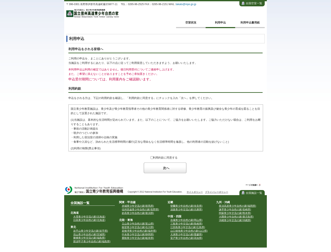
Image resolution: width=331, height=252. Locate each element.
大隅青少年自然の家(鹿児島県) (236, 216)
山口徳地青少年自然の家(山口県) (189, 230)
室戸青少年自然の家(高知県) (186, 238)
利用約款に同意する (165, 157)
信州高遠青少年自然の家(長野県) (140, 209)
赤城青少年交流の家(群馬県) (138, 205)
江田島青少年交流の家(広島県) (187, 227)
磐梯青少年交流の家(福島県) (89, 237)
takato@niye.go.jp (186, 4)
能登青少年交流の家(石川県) (138, 227)
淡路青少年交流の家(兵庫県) (186, 209)
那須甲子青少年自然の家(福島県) (91, 241)
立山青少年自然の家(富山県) (138, 223)
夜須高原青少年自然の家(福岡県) (237, 205)
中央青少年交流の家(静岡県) (138, 234)
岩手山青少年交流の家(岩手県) (90, 230)
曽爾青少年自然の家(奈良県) (186, 205)
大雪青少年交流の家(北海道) (89, 216)
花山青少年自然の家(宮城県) (89, 234)
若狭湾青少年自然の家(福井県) (139, 230)
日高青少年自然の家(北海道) (89, 220)
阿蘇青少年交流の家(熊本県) (235, 213)
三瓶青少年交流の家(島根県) (186, 223)
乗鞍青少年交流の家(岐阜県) (138, 238)
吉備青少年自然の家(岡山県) (186, 220)
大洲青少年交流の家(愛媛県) (186, 234)
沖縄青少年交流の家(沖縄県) (235, 220)
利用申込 (220, 22)
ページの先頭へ (253, 185)
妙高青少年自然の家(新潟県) (138, 213)
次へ (166, 168)
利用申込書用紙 (250, 22)
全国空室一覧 (254, 3)
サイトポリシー (195, 192)
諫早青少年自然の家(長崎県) (235, 209)
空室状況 (190, 22)
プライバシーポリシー (216, 192)
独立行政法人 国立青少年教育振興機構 (94, 190)
